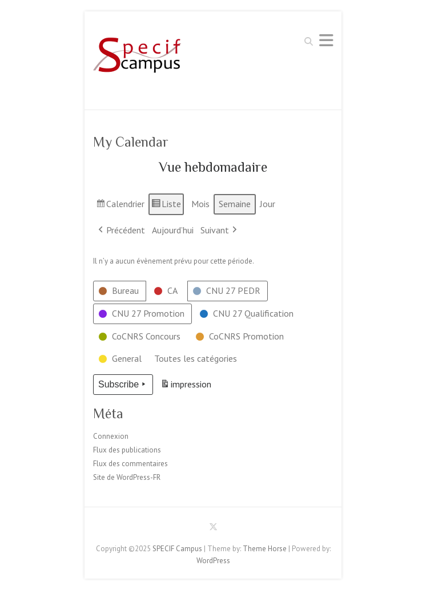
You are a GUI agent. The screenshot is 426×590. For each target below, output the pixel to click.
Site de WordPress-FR (126, 477)
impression (185, 386)
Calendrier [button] (119, 205)
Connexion (110, 436)
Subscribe (123, 384)
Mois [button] (200, 203)
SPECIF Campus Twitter (213, 529)
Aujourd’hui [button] (173, 230)
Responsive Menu (326, 40)
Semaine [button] (235, 203)
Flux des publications (127, 450)
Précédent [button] (120, 231)
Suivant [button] (219, 231)
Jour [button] (267, 203)
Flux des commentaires (130, 463)
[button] (119, 291)
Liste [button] (166, 205)
